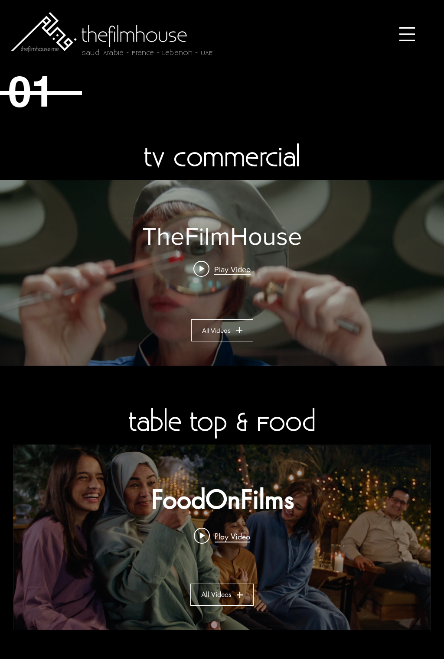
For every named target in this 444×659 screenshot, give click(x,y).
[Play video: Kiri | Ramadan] (222, 536)
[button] (407, 34)
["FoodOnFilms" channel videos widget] (222, 537)
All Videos (222, 330)
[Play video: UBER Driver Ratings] (222, 269)
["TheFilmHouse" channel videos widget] (222, 273)
